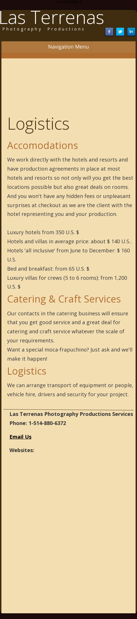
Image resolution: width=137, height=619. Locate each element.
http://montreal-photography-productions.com (67, 459)
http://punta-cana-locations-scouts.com (58, 531)
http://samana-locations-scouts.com (54, 604)
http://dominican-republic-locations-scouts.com (68, 513)
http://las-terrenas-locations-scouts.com (59, 568)
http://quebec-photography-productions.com (65, 495)
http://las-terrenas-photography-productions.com (71, 550)
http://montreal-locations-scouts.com (55, 477)
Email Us (20, 436)
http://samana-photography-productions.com (66, 586)
